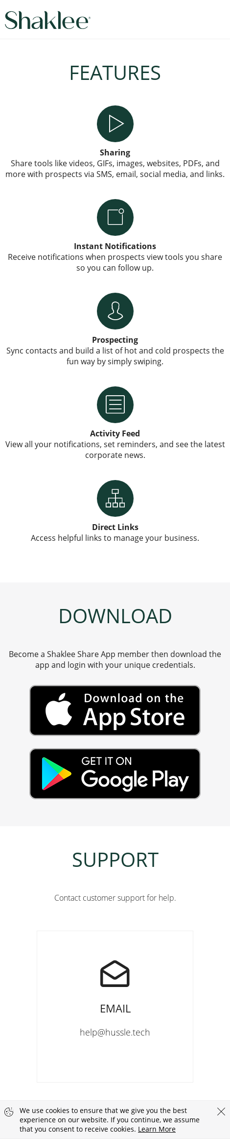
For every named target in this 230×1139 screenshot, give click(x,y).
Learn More (157, 1129)
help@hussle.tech (115, 984)
